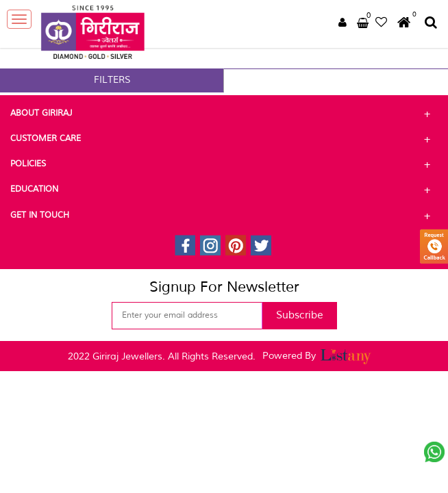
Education (224, 189)
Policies (224, 164)
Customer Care (224, 139)
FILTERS (112, 80)
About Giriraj (224, 113)
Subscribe (299, 315)
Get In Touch (224, 215)
